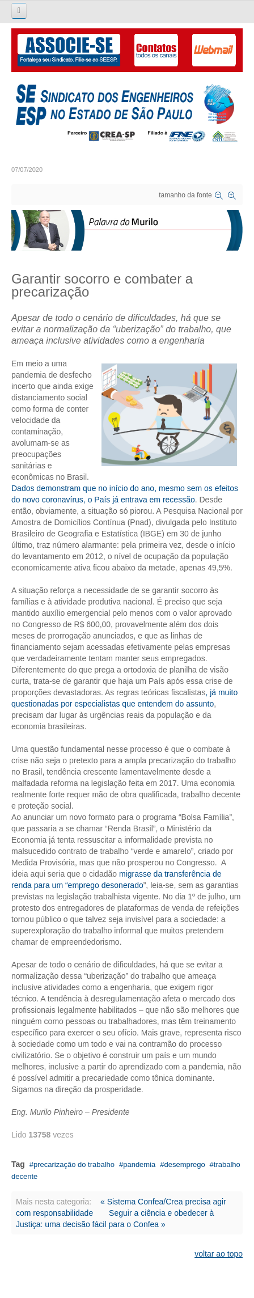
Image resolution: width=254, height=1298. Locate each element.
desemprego (184, 1164)
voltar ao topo (218, 1253)
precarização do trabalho (74, 1164)
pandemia (139, 1164)
